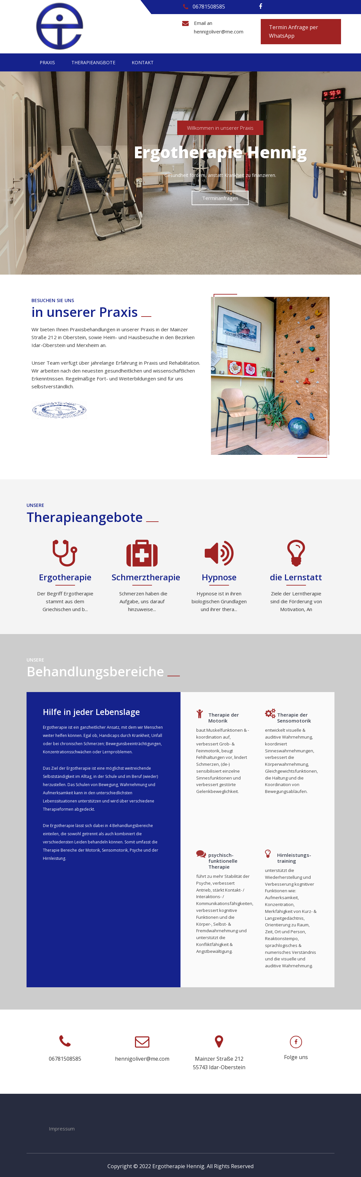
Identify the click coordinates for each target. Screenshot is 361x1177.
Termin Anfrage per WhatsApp (293, 31)
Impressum (62, 1126)
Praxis (47, 62)
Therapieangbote (93, 62)
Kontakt (143, 62)
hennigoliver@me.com (218, 31)
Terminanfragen (220, 197)
